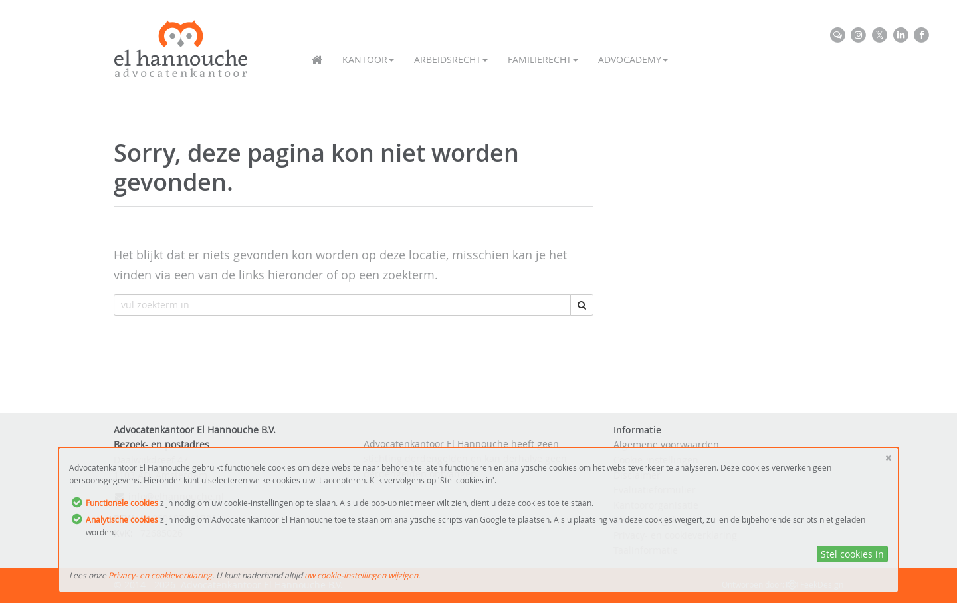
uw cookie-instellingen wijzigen (361, 575)
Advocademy (633, 59)
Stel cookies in (852, 554)
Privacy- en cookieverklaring (160, 575)
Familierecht (543, 59)
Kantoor (368, 59)
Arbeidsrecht (451, 59)
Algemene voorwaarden (666, 444)
